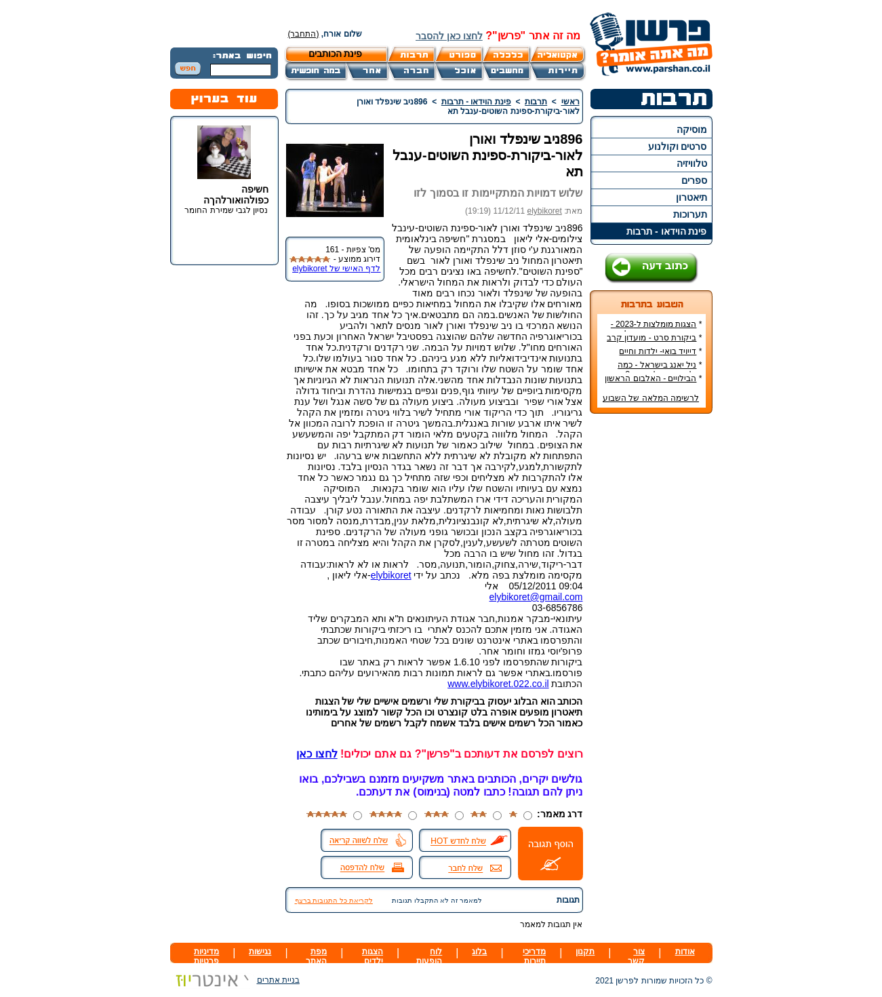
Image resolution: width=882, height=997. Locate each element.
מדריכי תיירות (534, 956)
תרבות (536, 101)
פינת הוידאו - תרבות (666, 231)
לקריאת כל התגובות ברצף (334, 900)
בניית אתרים (235, 980)
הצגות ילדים (372, 956)
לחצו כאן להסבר (449, 36)
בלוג (479, 951)
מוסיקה (692, 129)
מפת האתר (316, 956)
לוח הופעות (429, 956)
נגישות (260, 951)
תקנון (585, 951)
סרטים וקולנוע (677, 146)
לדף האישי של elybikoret (336, 268)
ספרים (694, 180)
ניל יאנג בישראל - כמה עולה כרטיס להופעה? (660, 369)
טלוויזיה (692, 163)
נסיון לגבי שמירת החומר (226, 210)
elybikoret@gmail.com (536, 596)
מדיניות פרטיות (206, 956)
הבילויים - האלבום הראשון (650, 378)
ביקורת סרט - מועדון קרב (651, 338)
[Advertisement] (651, 626)
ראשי (570, 101)
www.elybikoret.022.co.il (497, 683)
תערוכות (690, 214)
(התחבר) (303, 34)
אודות (685, 951)
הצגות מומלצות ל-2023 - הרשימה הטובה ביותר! (656, 328)
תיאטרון (691, 197)
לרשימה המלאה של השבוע (651, 398)
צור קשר (636, 956)
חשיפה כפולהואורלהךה (235, 195)
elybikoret (544, 211)
